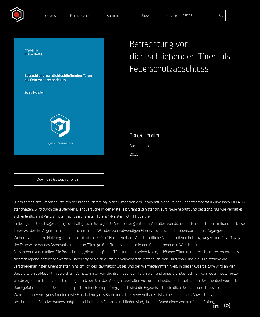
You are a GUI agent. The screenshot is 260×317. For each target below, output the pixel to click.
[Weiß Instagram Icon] (227, 305)
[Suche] (196, 15)
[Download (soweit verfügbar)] (59, 179)
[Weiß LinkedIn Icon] (216, 305)
